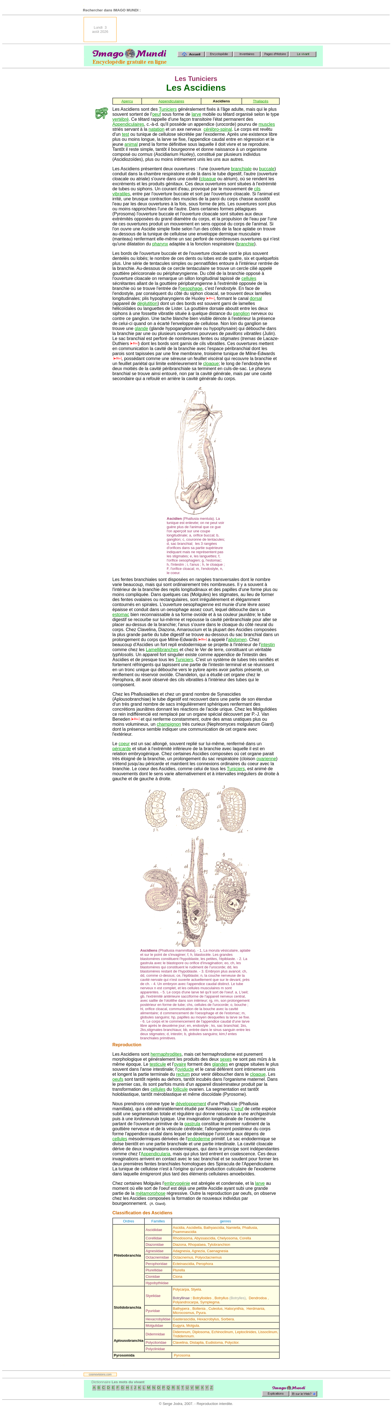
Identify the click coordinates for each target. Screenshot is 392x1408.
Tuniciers (168, 109)
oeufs (117, 1079)
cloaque (208, 178)
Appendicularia (155, 1153)
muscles (266, 124)
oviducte (185, 1069)
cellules (248, 278)
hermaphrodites (166, 1054)
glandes (220, 1064)
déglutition (147, 303)
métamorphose (151, 1193)
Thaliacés (260, 101)
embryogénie (177, 1183)
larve (196, 114)
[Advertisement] (221, 29)
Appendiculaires (171, 101)
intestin (268, 644)
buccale (266, 168)
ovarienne (266, 758)
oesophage (191, 288)
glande (141, 328)
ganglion (241, 313)
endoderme (199, 1138)
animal (131, 144)
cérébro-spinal (218, 129)
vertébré (120, 119)
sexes (226, 1059)
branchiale (241, 168)
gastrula (192, 1123)
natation (156, 129)
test (125, 134)
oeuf (156, 114)
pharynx (160, 244)
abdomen (237, 639)
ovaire (180, 1064)
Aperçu (127, 101)
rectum (183, 1074)
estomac (120, 614)
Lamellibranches (162, 649)
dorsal (256, 298)
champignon (169, 724)
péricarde (121, 748)
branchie (245, 244)
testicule (157, 1064)
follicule (180, 1089)
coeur (124, 743)
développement (191, 1103)
